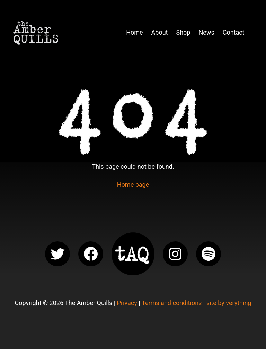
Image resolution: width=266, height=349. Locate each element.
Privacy (127, 302)
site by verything (228, 302)
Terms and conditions (172, 302)
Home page (133, 184)
